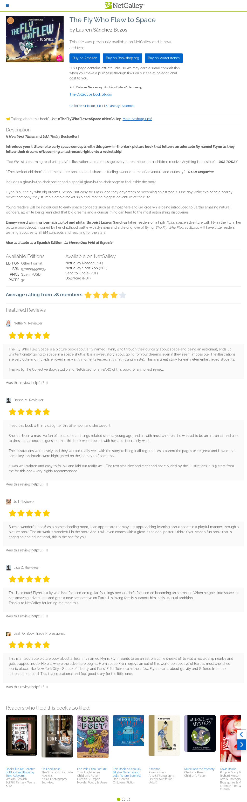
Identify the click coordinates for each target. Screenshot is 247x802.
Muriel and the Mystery (199, 769)
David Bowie (228, 769)
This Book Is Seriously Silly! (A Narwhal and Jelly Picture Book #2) (127, 772)
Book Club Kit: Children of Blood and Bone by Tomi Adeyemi (20, 772)
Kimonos (154, 769)
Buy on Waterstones (164, 58)
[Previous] (241, 735)
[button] (21, 740)
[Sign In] (7, 5)
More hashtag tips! (137, 119)
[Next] (241, 745)
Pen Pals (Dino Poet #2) (92, 769)
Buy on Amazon (85, 58)
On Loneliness (50, 769)
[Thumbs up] (47, 383)
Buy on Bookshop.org (122, 58)
